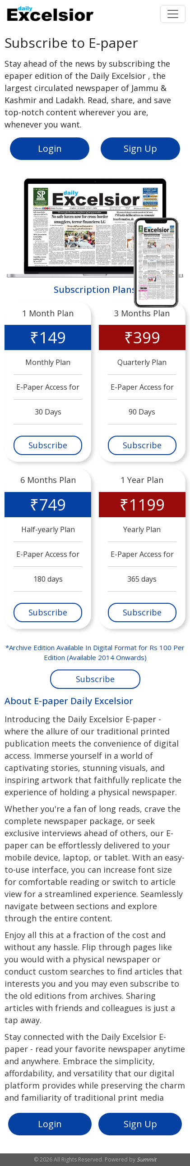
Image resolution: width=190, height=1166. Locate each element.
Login (50, 148)
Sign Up (140, 148)
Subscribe (47, 445)
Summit (146, 1159)
